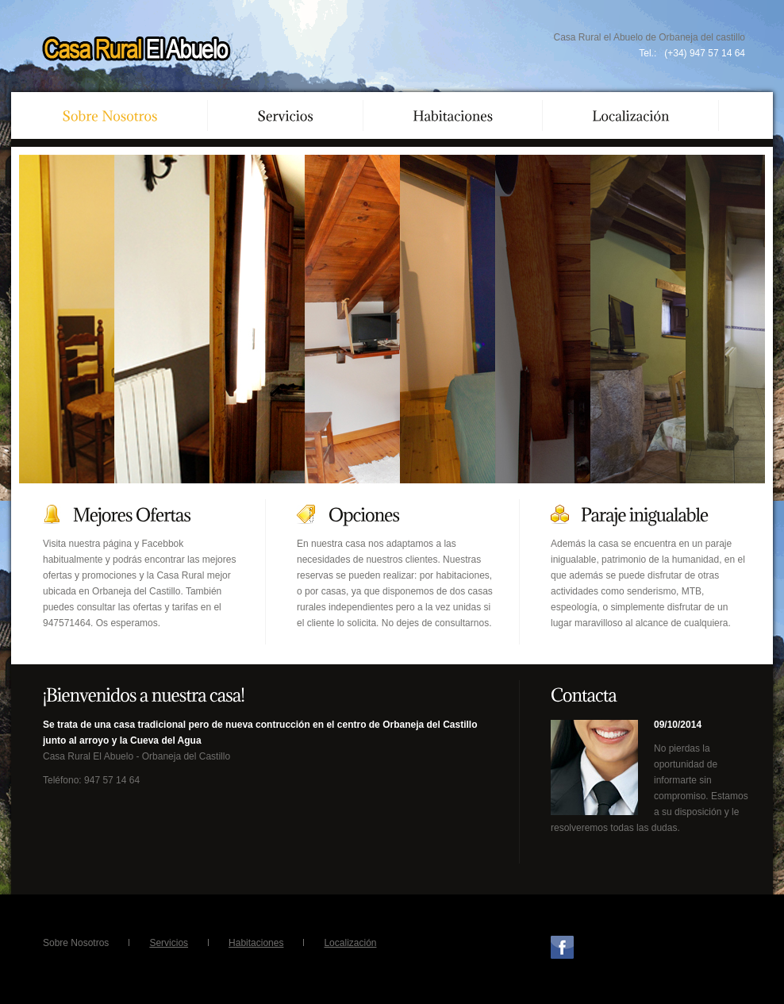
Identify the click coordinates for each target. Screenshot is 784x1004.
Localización (350, 942)
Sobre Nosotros (76, 942)
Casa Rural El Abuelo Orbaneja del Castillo (136, 50)
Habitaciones (256, 942)
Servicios (168, 942)
